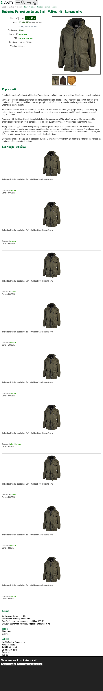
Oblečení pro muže (44, 7)
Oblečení (32, 7)
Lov (25, 7)
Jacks (54, 7)
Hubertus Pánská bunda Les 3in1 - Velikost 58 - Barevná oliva (27, 382)
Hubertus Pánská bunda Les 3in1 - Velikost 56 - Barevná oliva (27, 179)
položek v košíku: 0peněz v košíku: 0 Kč (35, 2)
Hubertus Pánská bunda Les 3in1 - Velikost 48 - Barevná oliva (27, 484)
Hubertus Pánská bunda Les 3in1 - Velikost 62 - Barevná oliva (27, 534)
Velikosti (5, 639)
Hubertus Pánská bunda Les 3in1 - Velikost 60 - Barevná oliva (27, 585)
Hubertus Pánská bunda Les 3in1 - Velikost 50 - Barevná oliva (27, 281)
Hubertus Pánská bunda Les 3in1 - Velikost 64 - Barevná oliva (27, 433)
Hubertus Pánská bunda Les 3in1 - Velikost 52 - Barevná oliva (27, 331)
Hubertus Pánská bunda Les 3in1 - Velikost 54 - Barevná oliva (27, 230)
